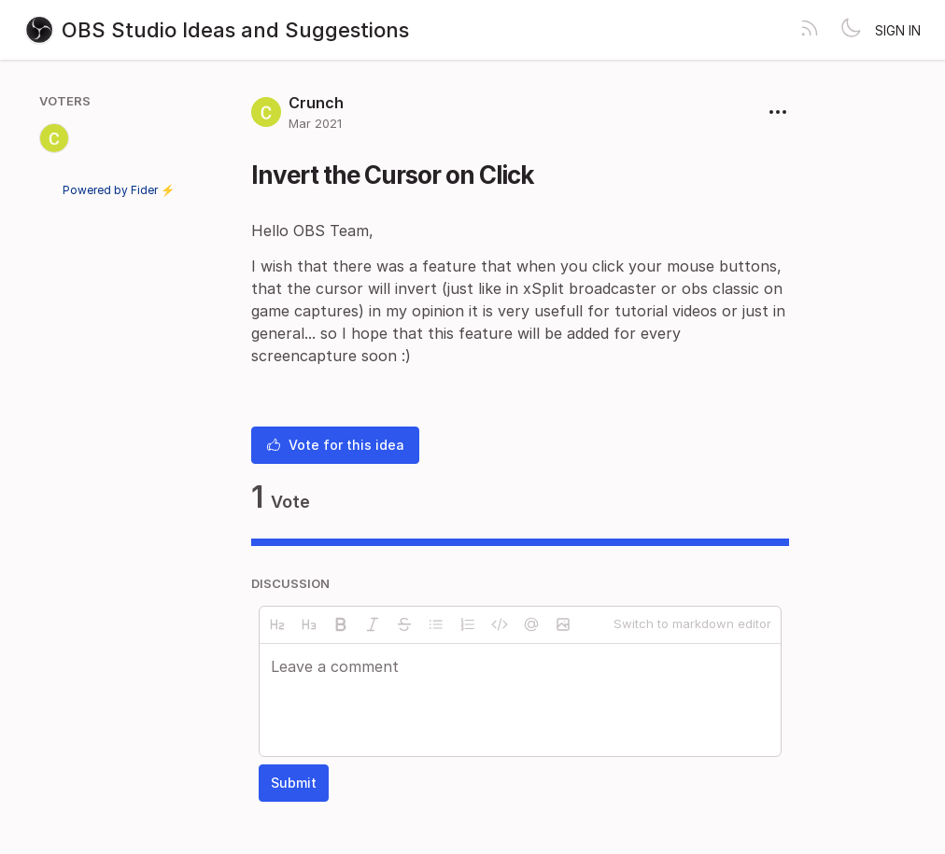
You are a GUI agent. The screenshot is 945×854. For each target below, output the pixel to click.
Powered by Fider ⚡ (119, 190)
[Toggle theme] (850, 30)
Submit (294, 783)
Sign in (898, 30)
